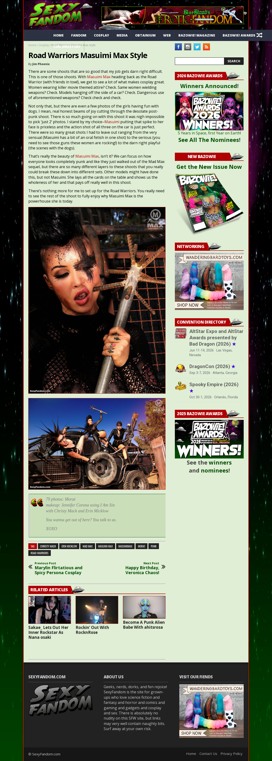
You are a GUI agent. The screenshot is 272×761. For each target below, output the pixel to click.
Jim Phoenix (41, 64)
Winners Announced (208, 86)
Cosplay (101, 35)
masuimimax (125, 546)
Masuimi (112, 121)
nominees (214, 470)
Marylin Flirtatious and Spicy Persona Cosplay (61, 568)
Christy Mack (48, 546)
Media (122, 35)
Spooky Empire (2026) (214, 388)
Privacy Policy (232, 753)
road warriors (39, 553)
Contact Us (208, 753)
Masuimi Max (98, 76)
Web (167, 35)
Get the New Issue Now (209, 166)
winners (220, 462)
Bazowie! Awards (239, 35)
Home (58, 35)
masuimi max (105, 546)
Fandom (78, 35)
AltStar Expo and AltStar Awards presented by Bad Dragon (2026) (216, 338)
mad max (88, 546)
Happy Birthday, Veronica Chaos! (133, 568)
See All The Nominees (208, 140)
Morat (141, 546)
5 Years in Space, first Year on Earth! (209, 133)
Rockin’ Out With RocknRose (92, 630)
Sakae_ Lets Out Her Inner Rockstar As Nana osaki (48, 632)
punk (154, 546)
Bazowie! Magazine (196, 35)
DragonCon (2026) (212, 366)
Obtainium (145, 35)
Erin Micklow (69, 546)
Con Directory (67, 46)
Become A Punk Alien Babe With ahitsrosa (144, 625)
